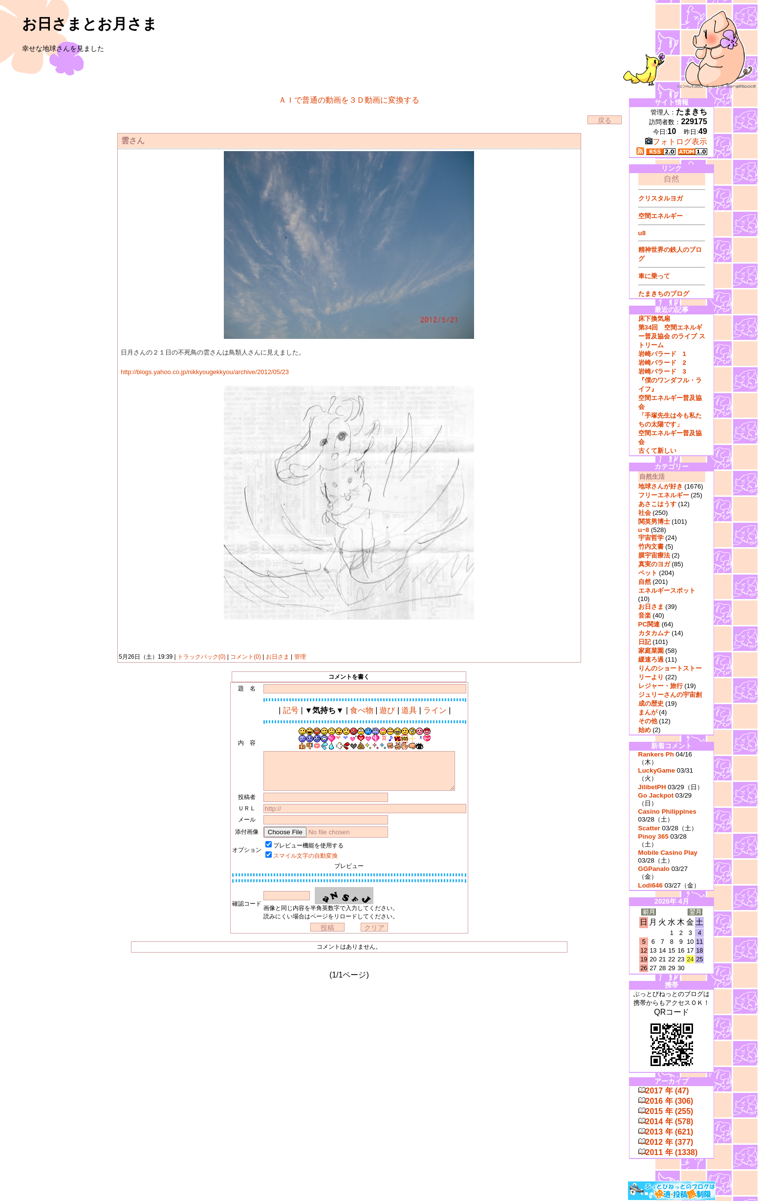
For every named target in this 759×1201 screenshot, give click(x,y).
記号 (291, 710)
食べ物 (361, 710)
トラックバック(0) (201, 656)
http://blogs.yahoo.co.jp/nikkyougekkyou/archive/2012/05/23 (205, 372)
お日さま (277, 656)
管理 (300, 656)
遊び (387, 710)
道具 (409, 710)
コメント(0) (245, 656)
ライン (435, 710)
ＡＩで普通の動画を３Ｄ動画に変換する (349, 100)
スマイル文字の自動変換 (305, 855)
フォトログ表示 (676, 141)
